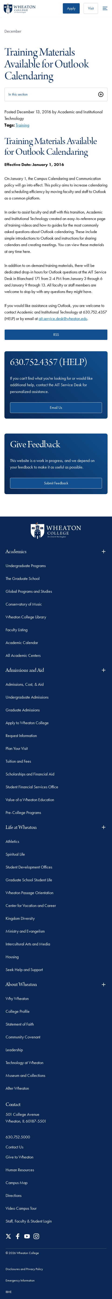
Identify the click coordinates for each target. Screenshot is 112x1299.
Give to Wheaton (19, 1157)
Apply (71, 8)
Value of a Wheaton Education (30, 799)
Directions (13, 1195)
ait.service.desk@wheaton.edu (63, 318)
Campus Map (16, 1182)
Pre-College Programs (23, 812)
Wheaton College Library (26, 617)
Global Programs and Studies (29, 591)
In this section (18, 94)
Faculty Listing (16, 629)
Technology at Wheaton (24, 1062)
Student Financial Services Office (32, 786)
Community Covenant (23, 1037)
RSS (56, 334)
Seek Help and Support (24, 969)
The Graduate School (23, 578)
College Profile (18, 1011)
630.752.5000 (18, 1137)
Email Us (56, 407)
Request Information (21, 735)
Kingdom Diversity (20, 918)
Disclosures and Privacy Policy (24, 1269)
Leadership (14, 1049)
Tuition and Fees (18, 761)
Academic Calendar (22, 642)
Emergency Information (20, 1280)
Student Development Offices (29, 867)
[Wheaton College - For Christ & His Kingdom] (56, 530)
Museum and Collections (25, 1075)
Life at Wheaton (56, 827)
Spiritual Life (15, 854)
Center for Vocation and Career (31, 905)
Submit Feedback (56, 483)
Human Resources (20, 1169)
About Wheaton (56, 984)
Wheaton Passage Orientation (29, 892)
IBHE (9, 1292)
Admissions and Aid (56, 670)
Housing (12, 956)
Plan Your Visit (17, 748)
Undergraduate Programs (26, 565)
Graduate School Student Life (29, 879)
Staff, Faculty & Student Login (29, 1221)
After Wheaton (17, 1088)
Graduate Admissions (23, 710)
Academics (56, 551)
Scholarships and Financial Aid (30, 774)
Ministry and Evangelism (25, 931)
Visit (91, 8)
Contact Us (14, 1147)
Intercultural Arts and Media (28, 944)
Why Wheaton (17, 998)
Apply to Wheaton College (27, 722)
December (12, 31)
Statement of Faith (20, 1024)
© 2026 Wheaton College (22, 1253)
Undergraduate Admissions (27, 697)
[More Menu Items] (105, 8)
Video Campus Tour (21, 1208)
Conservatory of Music (24, 604)
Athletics (12, 841)
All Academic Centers (23, 655)
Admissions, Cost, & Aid (25, 684)
